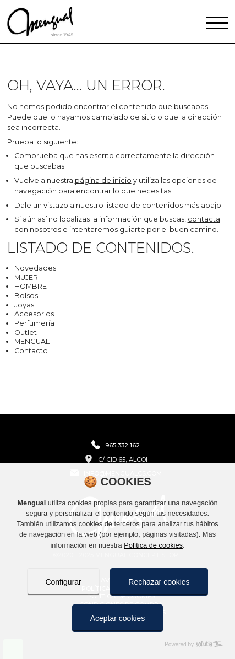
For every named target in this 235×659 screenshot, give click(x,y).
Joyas (24, 305)
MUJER (26, 277)
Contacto (31, 351)
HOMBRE (30, 286)
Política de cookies (153, 545)
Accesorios (34, 314)
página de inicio (103, 180)
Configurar (63, 581)
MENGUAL (32, 341)
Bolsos (26, 295)
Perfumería (34, 323)
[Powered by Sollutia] (117, 644)
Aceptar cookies (117, 618)
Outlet (25, 332)
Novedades (35, 268)
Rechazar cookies (158, 581)
